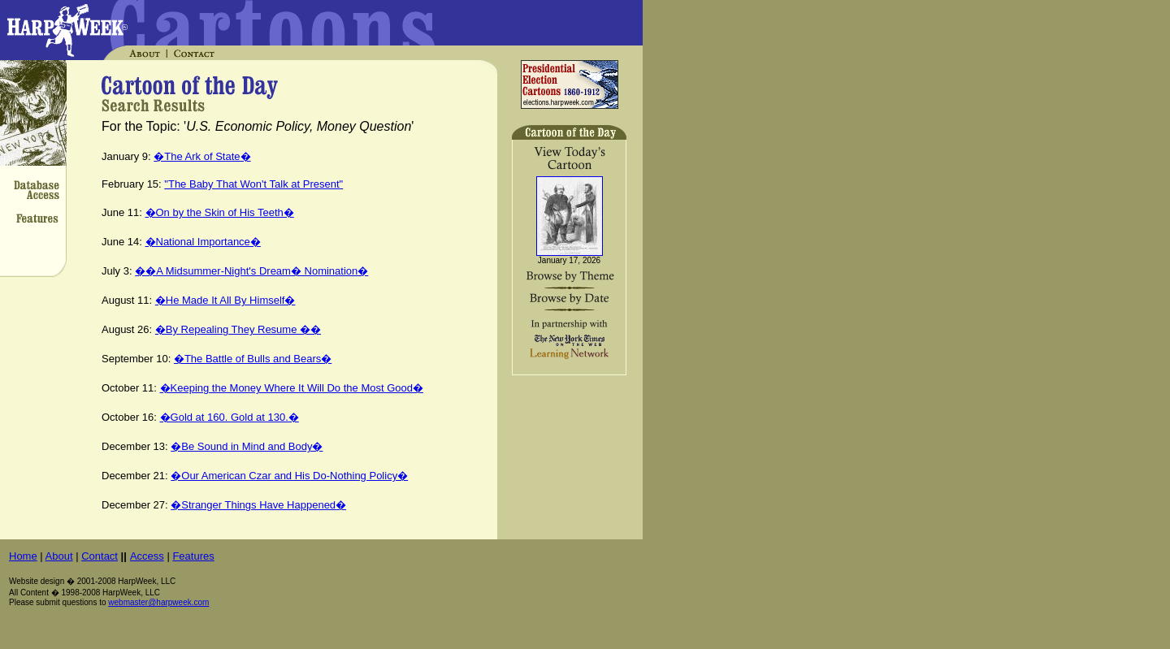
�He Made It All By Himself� (225, 300)
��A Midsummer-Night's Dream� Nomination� (251, 271)
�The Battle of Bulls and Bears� (253, 359)
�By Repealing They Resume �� (238, 329)
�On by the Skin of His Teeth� (219, 212)
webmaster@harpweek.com (158, 602)
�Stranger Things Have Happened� (258, 505)
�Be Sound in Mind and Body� (247, 446)
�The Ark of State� (202, 156)
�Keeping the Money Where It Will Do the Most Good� (291, 388)
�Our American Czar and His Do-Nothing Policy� (289, 475)
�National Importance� (203, 242)
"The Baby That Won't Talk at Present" (253, 184)
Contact (99, 556)
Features (193, 556)
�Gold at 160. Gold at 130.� (229, 417)
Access (147, 556)
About (59, 556)
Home (23, 556)
